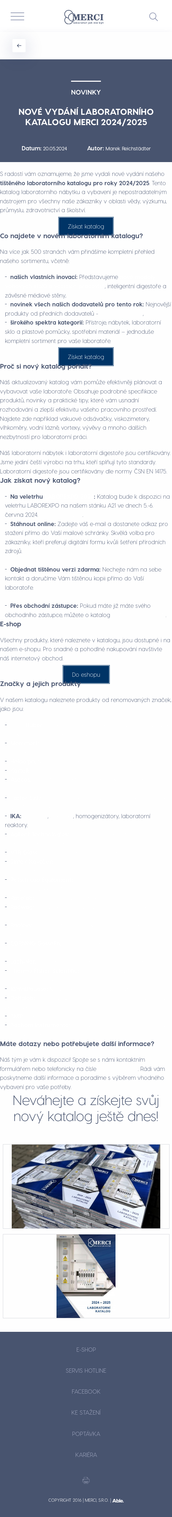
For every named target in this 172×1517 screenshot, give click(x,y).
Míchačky (35, 816)
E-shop (86, 1349)
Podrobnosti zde (61, 514)
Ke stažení (86, 1412)
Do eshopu (86, 674)
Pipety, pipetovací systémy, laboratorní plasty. (81, 897)
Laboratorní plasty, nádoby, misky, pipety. (74, 770)
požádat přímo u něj (139, 614)
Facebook (86, 1391)
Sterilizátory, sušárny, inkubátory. (59, 1016)
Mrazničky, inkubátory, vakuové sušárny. (81, 988)
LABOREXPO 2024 (69, 496)
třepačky (61, 816)
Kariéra (86, 1454)
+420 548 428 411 (118, 1068)
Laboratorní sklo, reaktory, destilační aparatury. (86, 852)
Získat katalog (86, 226)
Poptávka (86, 1433)
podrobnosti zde (121, 313)
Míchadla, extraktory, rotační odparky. (73, 761)
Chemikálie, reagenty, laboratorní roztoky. (77, 961)
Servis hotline (86, 1370)
